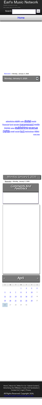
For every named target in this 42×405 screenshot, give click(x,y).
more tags (36, 134)
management (26, 124)
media (37, 124)
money (7, 128)
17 (31, 296)
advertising (10, 121)
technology (29, 131)
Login (22, 390)
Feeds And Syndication (30, 388)
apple (17, 121)
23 (26, 300)
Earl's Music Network (21, 2)
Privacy (28, 390)
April (20, 278)
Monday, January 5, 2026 (15, 78)
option (13, 128)
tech (22, 131)
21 (15, 300)
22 (21, 300)
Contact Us (15, 390)
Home (21, 17)
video (36, 131)
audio (22, 121)
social (17, 131)
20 (10, 300)
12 (5, 296)
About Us (12, 386)
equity (33, 121)
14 (15, 296)
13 (10, 296)
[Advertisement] (21, 47)
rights (6, 131)
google (16, 125)
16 (26, 296)
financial (5, 125)
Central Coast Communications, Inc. (19, 396)
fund (11, 125)
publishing (21, 127)
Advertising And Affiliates (12, 388)
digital (27, 121)
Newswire (7, 74)
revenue (33, 127)
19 (5, 300)
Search (8, 11)
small (12, 131)
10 (31, 292)
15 (21, 296)
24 (31, 300)
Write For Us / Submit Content (27, 386)
